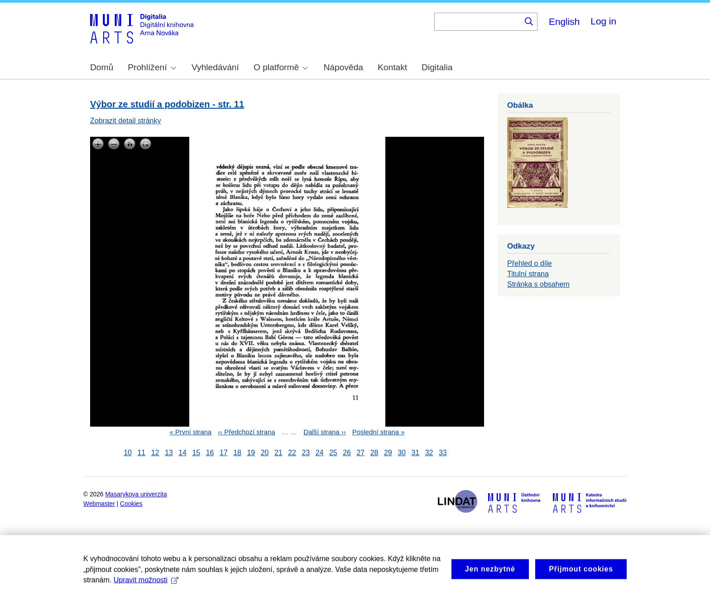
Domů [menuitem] (101, 67)
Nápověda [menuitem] (343, 67)
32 (429, 453)
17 (224, 453)
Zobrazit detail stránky (125, 121)
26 (347, 453)
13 (169, 453)
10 (128, 453)
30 (402, 453)
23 (306, 453)
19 (251, 453)
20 (265, 453)
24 (320, 453)
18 (237, 453)
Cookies (131, 503)
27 (360, 453)
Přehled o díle (529, 263)
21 (278, 453)
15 (196, 453)
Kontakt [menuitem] (392, 67)
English (564, 21)
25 (333, 453)
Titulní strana (528, 274)
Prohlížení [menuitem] (152, 67)
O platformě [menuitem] (281, 67)
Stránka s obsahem (538, 284)
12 (155, 453)
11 (141, 453)
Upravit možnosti (146, 588)
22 (292, 453)
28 (374, 453)
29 (388, 453)
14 (182, 453)
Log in (603, 21)
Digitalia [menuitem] (437, 67)
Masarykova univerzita (136, 494)
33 (443, 453)
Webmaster (99, 503)
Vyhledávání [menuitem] (215, 67)
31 (415, 453)
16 (210, 453)
